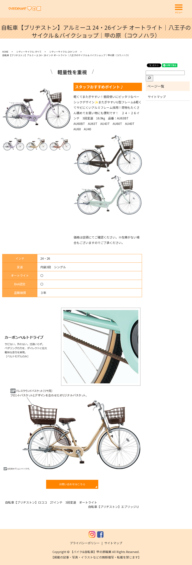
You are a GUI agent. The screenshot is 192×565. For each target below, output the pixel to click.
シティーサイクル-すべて (28, 51)
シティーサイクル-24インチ (63, 51)
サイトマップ (157, 96)
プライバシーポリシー (85, 543)
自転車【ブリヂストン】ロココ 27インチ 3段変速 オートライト (51, 502)
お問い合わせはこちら (72, 484)
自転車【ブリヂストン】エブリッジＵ (113, 507)
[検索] (149, 78)
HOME (5, 51)
